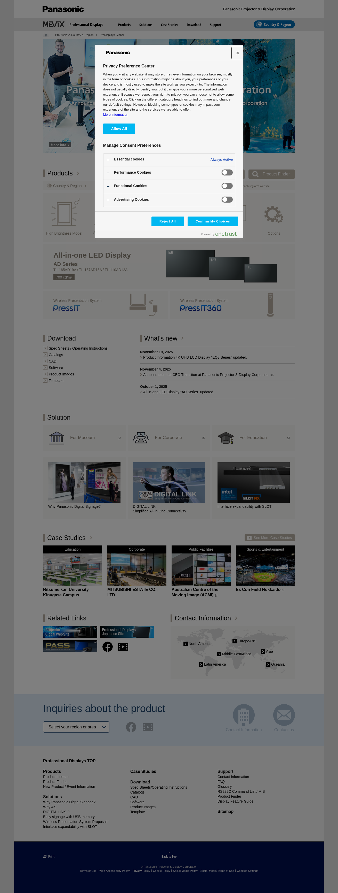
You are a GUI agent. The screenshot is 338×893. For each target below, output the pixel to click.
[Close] (237, 53)
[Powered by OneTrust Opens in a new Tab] (221, 235)
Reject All (167, 221)
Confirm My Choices (213, 221)
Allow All (119, 129)
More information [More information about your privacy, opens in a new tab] (115, 115)
